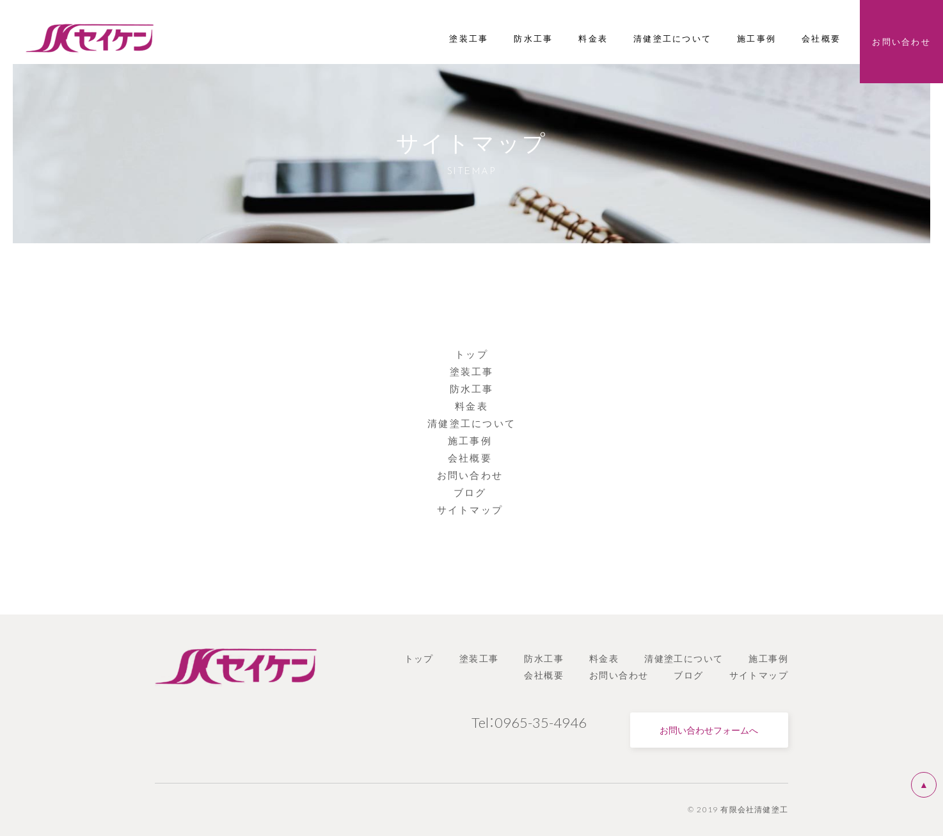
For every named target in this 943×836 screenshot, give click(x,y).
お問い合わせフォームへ (709, 729)
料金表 (471, 406)
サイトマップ (472, 509)
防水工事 (472, 389)
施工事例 (471, 440)
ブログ (472, 492)
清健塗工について (471, 423)
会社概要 (471, 458)
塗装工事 (472, 371)
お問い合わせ (472, 475)
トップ (471, 354)
